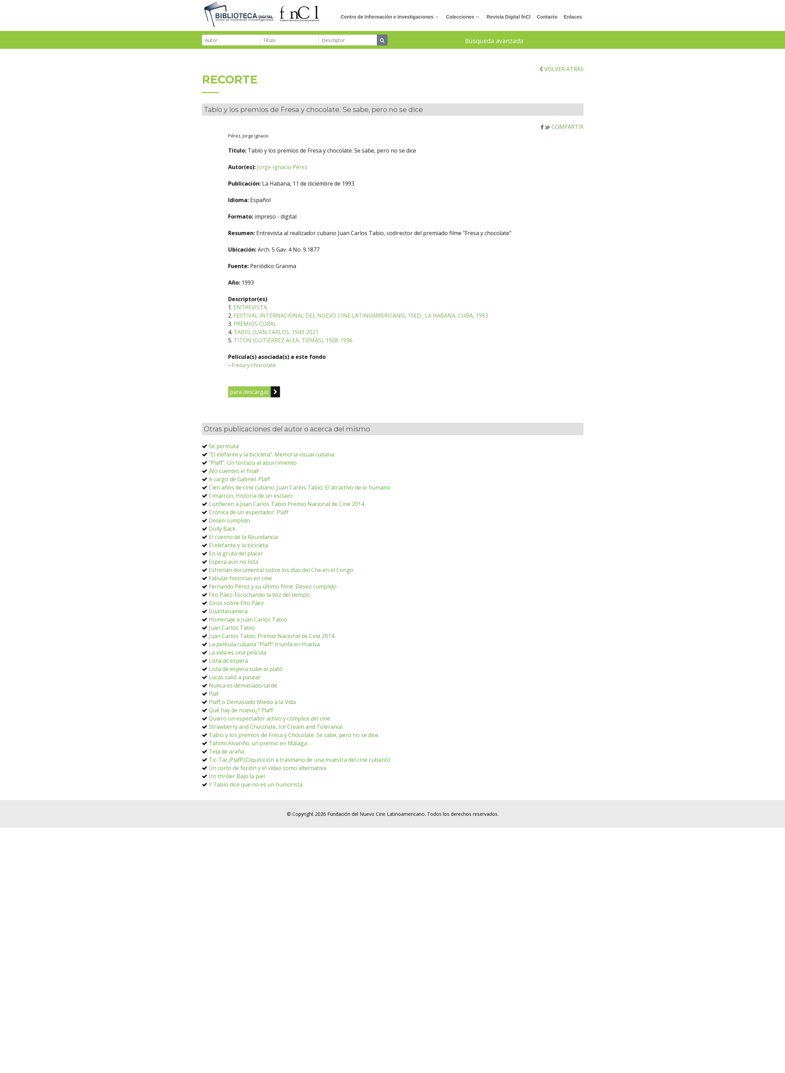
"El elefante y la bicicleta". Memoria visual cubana (271, 492)
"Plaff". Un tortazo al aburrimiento (253, 500)
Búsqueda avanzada (494, 41)
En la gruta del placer (236, 591)
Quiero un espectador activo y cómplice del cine (269, 756)
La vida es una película (237, 690)
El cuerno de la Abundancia (243, 575)
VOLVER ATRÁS (561, 107)
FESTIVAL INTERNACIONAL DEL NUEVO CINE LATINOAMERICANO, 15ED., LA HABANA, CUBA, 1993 (412, 353)
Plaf (214, 731)
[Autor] (231, 40)
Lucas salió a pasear (235, 715)
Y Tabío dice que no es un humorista (256, 822)
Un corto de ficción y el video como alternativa (267, 806)
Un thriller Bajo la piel (237, 814)
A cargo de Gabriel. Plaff (239, 517)
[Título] (289, 40)
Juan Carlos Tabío (232, 665)
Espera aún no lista (233, 599)
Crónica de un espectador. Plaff (248, 550)
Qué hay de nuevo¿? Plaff (241, 748)
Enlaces (573, 17)
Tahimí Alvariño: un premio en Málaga (258, 781)
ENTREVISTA (301, 345)
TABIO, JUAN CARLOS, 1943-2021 (327, 370)
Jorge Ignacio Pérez (333, 205)
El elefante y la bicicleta (238, 583)
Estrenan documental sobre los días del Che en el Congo (281, 608)
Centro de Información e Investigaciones (387, 17)
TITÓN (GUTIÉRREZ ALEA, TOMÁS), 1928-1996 (344, 378)
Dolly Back (222, 566)
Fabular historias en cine (240, 616)
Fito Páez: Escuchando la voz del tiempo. (260, 632)
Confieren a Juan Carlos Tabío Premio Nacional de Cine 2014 (286, 542)
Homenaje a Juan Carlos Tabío (248, 657)
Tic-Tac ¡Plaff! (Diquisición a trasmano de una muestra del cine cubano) (299, 797)
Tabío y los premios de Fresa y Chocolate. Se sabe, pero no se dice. (294, 773)
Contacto (547, 17)
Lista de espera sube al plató (246, 707)
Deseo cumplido (229, 558)
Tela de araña (226, 789)
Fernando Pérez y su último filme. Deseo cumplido (273, 624)
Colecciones (460, 17)
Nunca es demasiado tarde (243, 723)
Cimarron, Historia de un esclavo (251, 533)
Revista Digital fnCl (509, 17)
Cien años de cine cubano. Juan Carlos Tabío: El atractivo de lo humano (299, 525)
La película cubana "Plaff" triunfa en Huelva (264, 682)
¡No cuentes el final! (234, 509)
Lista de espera (228, 698)
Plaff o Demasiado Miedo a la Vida (252, 740)
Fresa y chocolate (305, 403)
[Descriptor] (347, 40)
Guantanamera (228, 649)
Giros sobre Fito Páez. (237, 641)
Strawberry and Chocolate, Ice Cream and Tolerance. (276, 764)
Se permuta (224, 484)
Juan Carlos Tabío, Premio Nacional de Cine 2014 (271, 674)
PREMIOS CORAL (306, 361)
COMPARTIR (562, 164)
